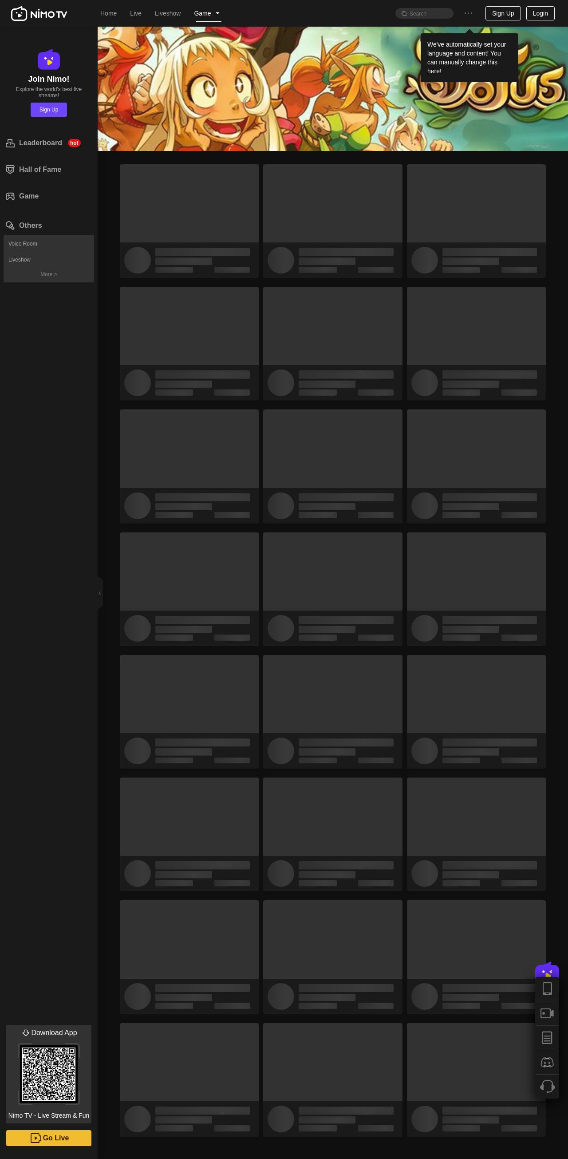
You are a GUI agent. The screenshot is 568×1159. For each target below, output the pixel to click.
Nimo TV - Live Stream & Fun (48, 1072)
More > (48, 274)
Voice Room (22, 244)
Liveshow (19, 260)
